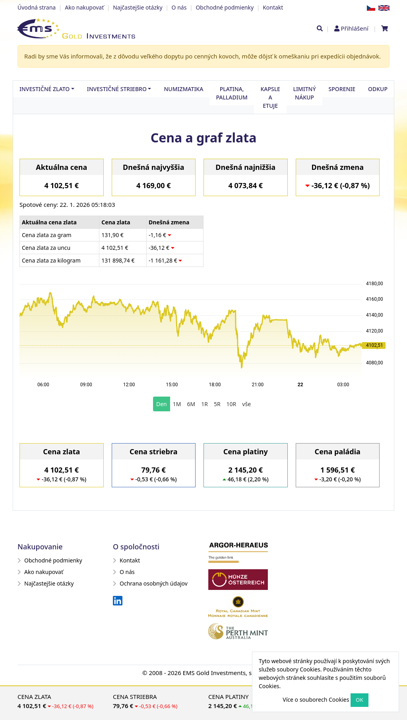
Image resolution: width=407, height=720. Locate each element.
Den (161, 404)
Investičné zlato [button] (44, 89)
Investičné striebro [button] (117, 89)
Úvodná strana (36, 7)
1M (177, 404)
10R (231, 404)
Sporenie (342, 89)
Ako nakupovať (84, 7)
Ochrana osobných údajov (150, 583)
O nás (179, 7)
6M (191, 404)
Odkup (378, 89)
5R (217, 404)
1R (204, 404)
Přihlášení (354, 28)
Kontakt (273, 7)
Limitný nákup (304, 93)
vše (246, 404)
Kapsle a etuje (270, 97)
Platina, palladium (232, 93)
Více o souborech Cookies (316, 699)
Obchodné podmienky (225, 7)
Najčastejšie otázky (137, 7)
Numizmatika (183, 89)
